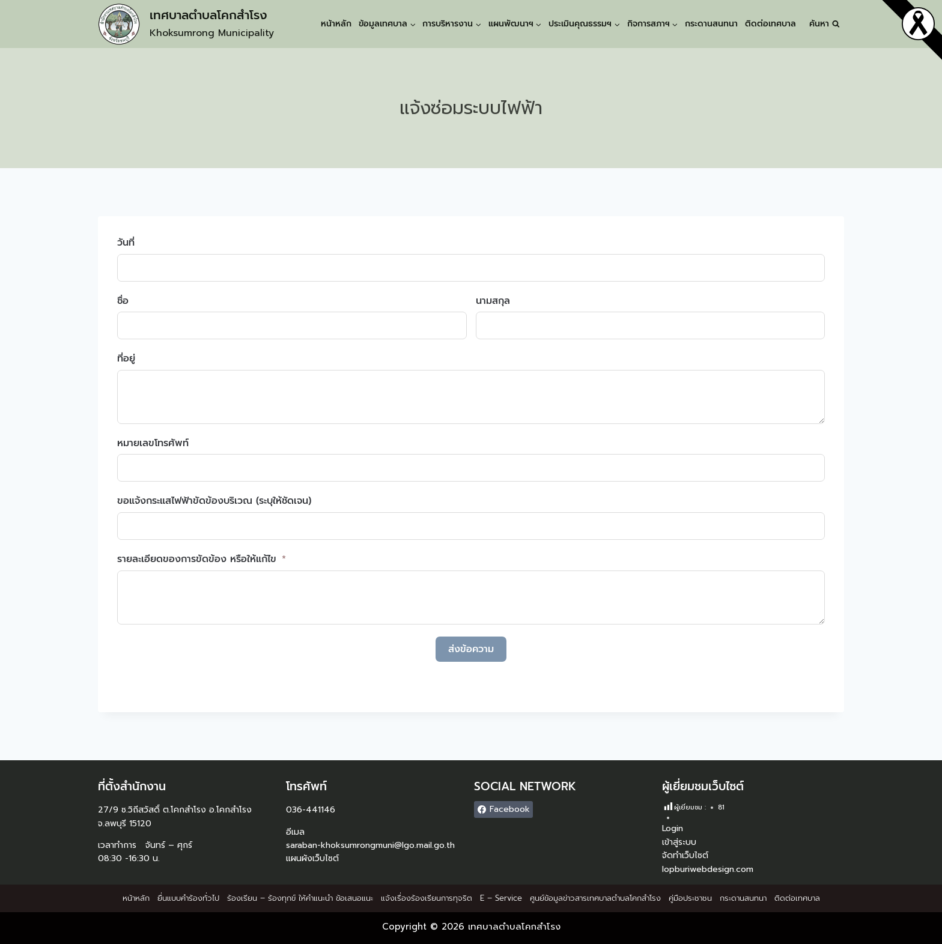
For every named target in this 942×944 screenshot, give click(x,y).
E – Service (501, 898)
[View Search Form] (824, 24)
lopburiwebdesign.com (707, 869)
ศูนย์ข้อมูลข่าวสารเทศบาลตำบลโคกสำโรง (595, 898)
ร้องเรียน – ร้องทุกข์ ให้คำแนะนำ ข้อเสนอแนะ (300, 898)
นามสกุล (493, 301)
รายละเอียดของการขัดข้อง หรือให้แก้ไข (196, 559)
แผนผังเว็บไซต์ (312, 858)
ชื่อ (123, 301)
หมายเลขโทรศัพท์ (153, 443)
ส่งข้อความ (471, 649)
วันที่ (126, 242)
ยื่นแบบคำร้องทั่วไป (188, 898)
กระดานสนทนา (711, 23)
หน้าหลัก (336, 23)
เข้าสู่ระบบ (679, 842)
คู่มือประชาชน (690, 898)
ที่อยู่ (126, 358)
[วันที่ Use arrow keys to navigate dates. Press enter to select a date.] (471, 268)
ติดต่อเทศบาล (770, 23)
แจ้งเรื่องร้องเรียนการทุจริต (426, 898)
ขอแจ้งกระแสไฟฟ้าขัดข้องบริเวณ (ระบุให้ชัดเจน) (214, 501)
